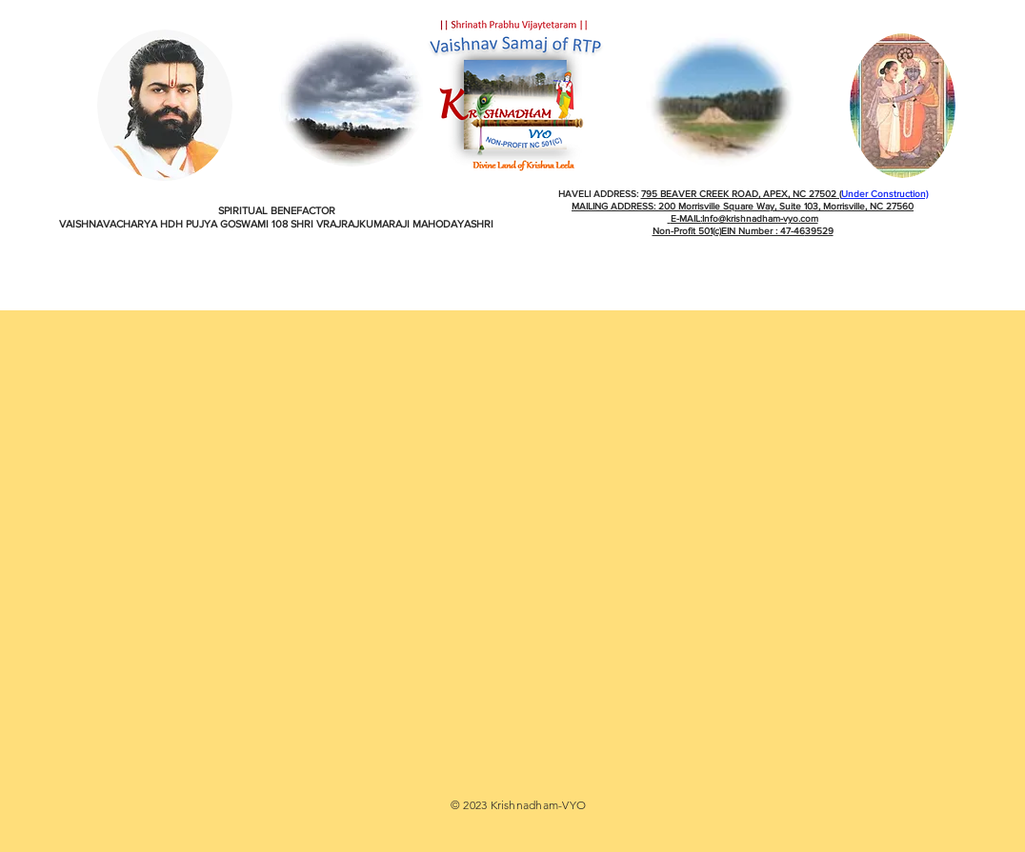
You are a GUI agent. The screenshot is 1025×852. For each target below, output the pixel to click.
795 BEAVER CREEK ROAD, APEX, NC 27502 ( (741, 193)
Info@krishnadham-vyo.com (760, 218)
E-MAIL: (686, 218)
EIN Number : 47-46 (763, 231)
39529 (819, 231)
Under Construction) (884, 193)
